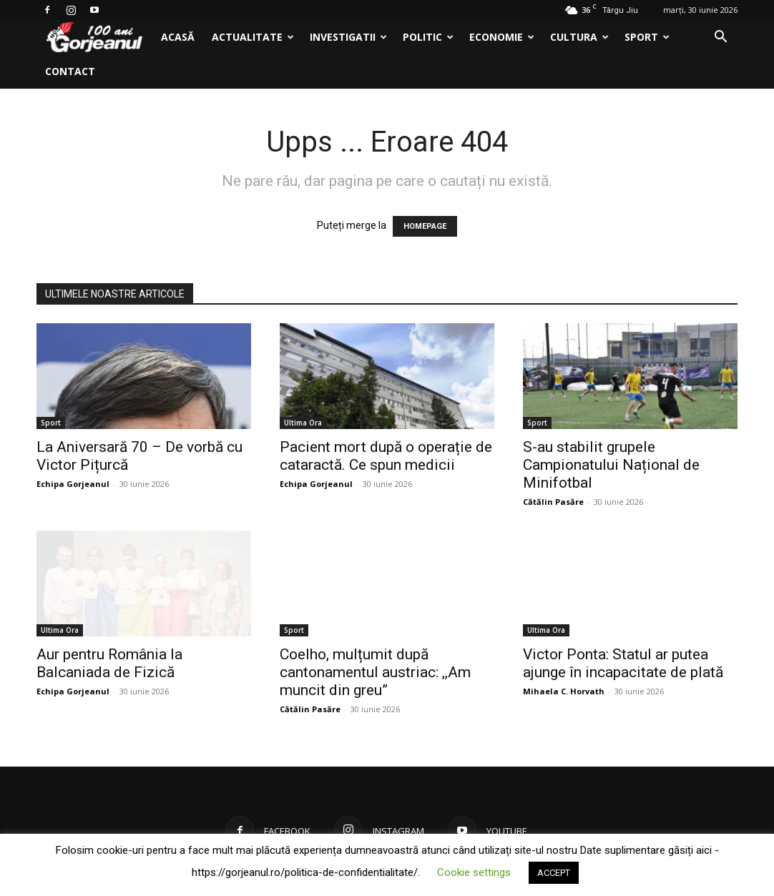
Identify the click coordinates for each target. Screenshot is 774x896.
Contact (70, 71)
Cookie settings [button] (474, 872)
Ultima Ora (303, 423)
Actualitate (253, 37)
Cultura (579, 37)
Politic (428, 37)
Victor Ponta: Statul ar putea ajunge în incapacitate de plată (623, 663)
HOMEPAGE (424, 226)
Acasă (178, 37)
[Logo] (94, 37)
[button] (720, 38)
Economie (501, 37)
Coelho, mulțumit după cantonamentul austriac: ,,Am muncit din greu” (375, 672)
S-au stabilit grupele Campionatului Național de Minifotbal (611, 464)
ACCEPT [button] (553, 872)
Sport (647, 37)
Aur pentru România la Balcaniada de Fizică (109, 663)
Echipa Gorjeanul (72, 483)
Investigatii (348, 37)
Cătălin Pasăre (553, 501)
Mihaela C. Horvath (563, 691)
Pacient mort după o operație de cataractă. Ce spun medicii (386, 455)
